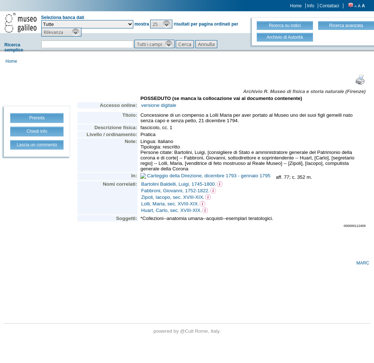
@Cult (187, 331)
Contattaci (329, 5)
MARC (362, 263)
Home (296, 5)
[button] (161, 24)
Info (310, 5)
